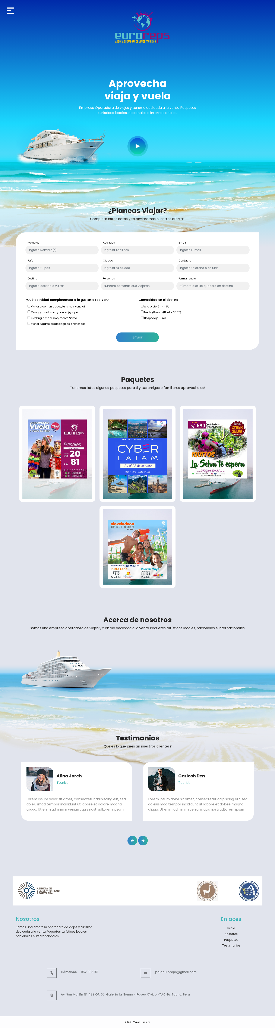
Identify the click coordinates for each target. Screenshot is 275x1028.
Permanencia (187, 278)
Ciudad (108, 260)
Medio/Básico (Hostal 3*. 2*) (161, 312)
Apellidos (109, 242)
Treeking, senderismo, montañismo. (53, 318)
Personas (109, 278)
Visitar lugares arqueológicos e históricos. (57, 324)
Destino (32, 278)
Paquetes (231, 940)
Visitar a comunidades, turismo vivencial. (56, 306)
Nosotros (231, 934)
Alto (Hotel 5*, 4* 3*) (155, 306)
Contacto (184, 260)
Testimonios (231, 945)
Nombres (33, 242)
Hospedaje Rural (153, 318)
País (30, 260)
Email (182, 242)
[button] (132, 840)
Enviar (137, 337)
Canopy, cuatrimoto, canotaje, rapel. (53, 312)
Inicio (231, 928)
